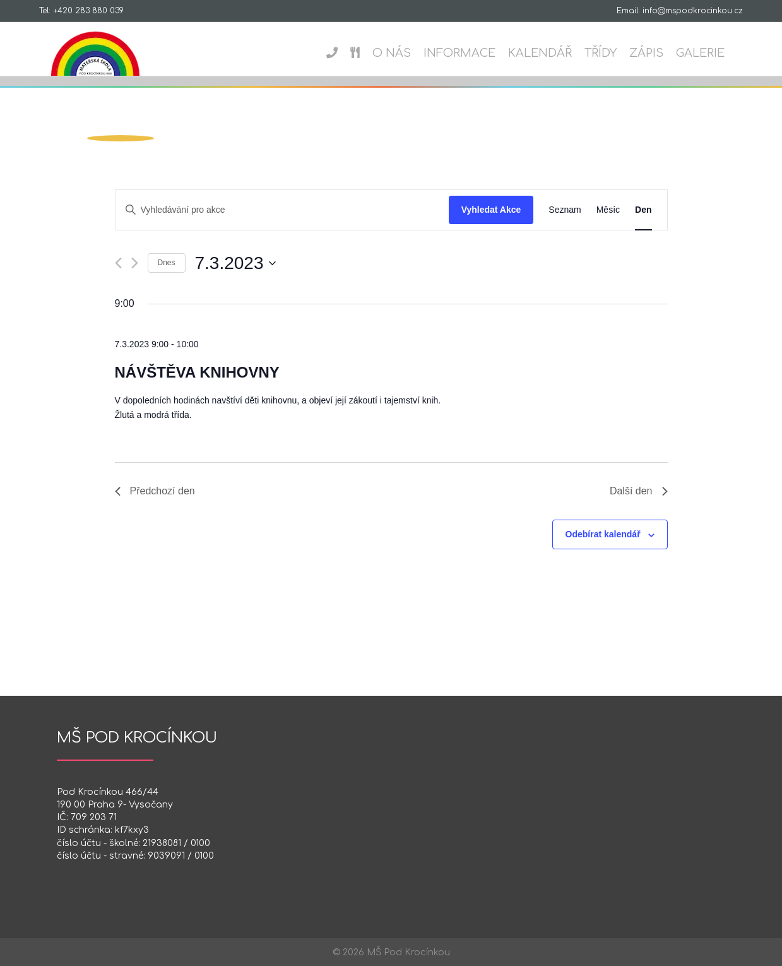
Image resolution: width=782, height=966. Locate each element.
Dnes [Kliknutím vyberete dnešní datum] (166, 262)
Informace (471, 53)
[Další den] (134, 263)
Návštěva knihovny (197, 372)
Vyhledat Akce (491, 210)
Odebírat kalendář (603, 534)
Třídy (612, 53)
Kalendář (552, 53)
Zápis (658, 53)
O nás (403, 53)
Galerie (712, 53)
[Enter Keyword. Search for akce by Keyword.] (282, 210)
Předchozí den (155, 491)
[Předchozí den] (118, 263)
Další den (639, 491)
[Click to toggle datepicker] (235, 263)
